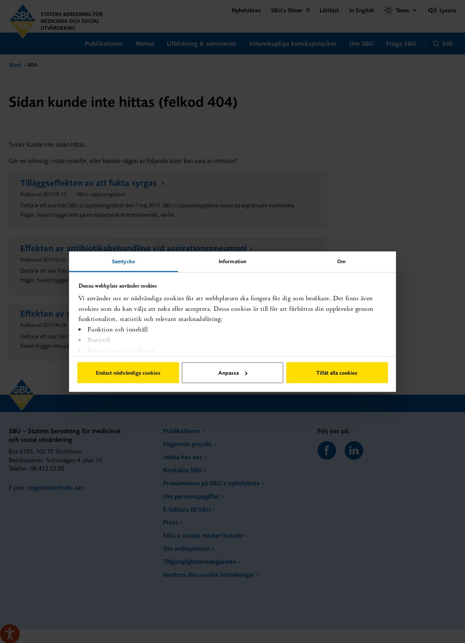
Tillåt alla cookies (336, 373)
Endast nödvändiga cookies (128, 373)
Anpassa (232, 373)
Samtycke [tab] (123, 261)
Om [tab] (341, 261)
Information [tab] (232, 261)
